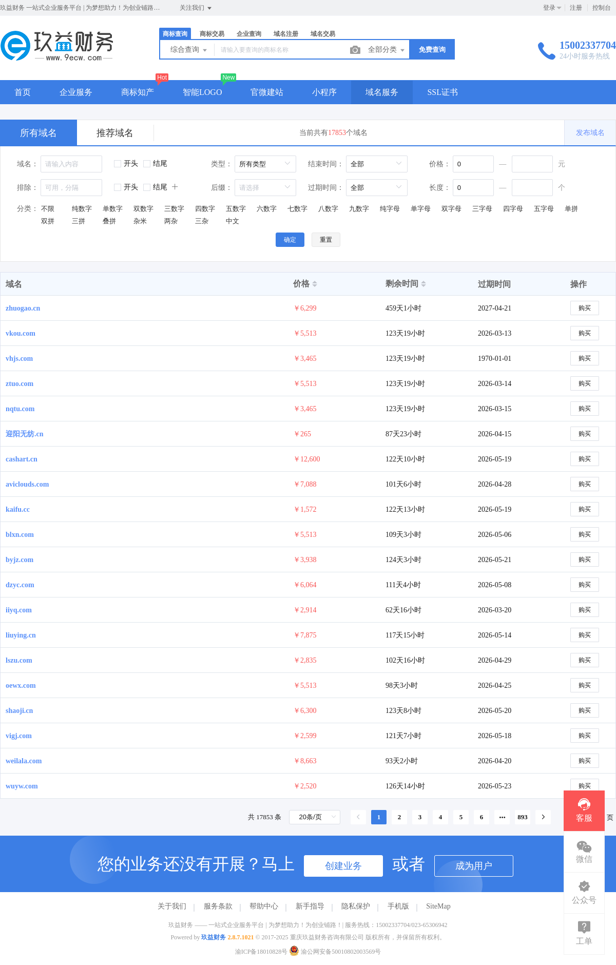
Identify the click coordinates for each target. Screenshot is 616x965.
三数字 (174, 209)
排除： (27, 187)
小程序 (324, 92)
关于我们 (172, 906)
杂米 (140, 221)
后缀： (222, 187)
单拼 (571, 209)
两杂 (171, 221)
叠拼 (109, 221)
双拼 (47, 221)
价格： (440, 164)
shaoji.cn (19, 711)
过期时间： (326, 187)
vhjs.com (19, 358)
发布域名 (590, 133)
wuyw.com (22, 786)
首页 (22, 92)
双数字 (143, 209)
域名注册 (286, 33)
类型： (222, 164)
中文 (232, 221)
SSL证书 (442, 92)
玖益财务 (213, 937)
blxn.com (20, 534)
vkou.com (20, 333)
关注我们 (196, 8)
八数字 (328, 209)
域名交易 (323, 33)
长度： (440, 187)
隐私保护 (355, 906)
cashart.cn (21, 459)
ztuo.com (19, 384)
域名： (27, 164)
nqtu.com (20, 409)
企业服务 (76, 92)
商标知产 (137, 92)
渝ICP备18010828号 (261, 951)
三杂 (201, 221)
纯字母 (390, 209)
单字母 (421, 209)
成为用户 (473, 866)
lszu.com (19, 660)
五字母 (544, 209)
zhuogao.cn (23, 308)
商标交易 (212, 33)
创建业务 (343, 866)
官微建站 (267, 92)
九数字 (359, 209)
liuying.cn (21, 635)
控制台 (601, 7)
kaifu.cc (18, 509)
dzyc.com (20, 585)
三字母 (482, 209)
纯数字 (82, 209)
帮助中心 (263, 906)
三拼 (78, 221)
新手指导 (310, 906)
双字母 (451, 209)
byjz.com (19, 560)
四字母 (513, 209)
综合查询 (189, 50)
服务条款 (218, 906)
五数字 (236, 209)
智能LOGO (202, 92)
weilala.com (24, 761)
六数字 (267, 209)
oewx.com (21, 685)
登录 (549, 7)
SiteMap (438, 906)
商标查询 (175, 33)
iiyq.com (19, 610)
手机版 (398, 906)
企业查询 (249, 33)
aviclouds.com (27, 484)
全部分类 (387, 50)
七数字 (297, 209)
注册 (576, 7)
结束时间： (326, 164)
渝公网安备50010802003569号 (335, 951)
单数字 (113, 209)
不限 (47, 209)
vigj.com (19, 736)
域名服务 (381, 92)
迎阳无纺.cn (25, 434)
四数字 (205, 209)
